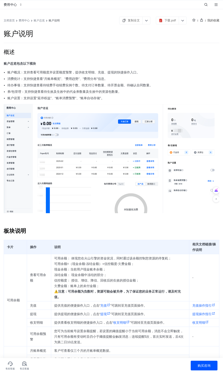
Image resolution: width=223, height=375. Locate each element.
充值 (105, 305)
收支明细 (121, 322)
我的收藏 (213, 20)
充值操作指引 (203, 305)
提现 (105, 314)
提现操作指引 (203, 314)
